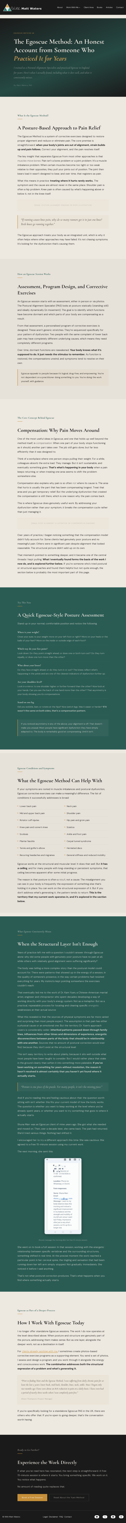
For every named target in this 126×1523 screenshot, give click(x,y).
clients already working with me (39, 1353)
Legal (45, 1516)
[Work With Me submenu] (79, 7)
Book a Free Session (32, 1499)
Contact (68, 1516)
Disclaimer (53, 1516)
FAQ (61, 1516)
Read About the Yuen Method (69, 1499)
